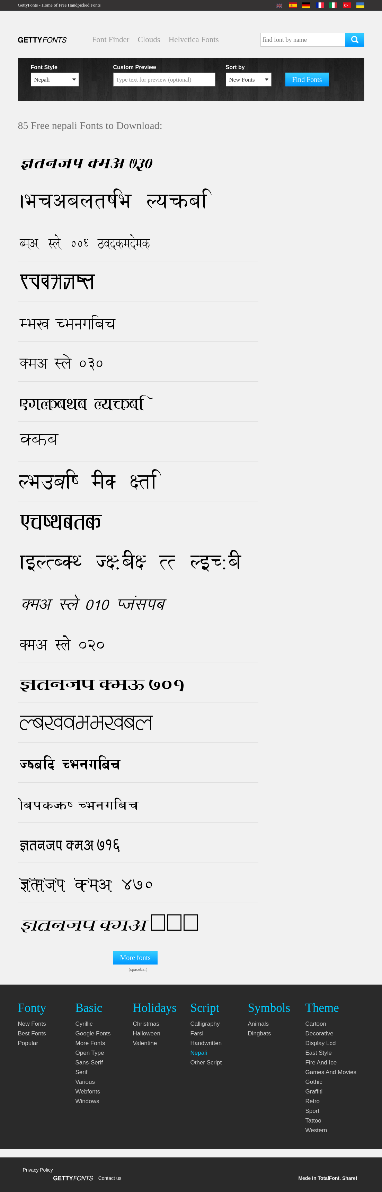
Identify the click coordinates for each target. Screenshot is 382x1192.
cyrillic (84, 1024)
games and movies (330, 1072)
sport (312, 1111)
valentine (145, 1043)
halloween (146, 1033)
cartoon (315, 1024)
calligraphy (205, 1024)
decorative (319, 1033)
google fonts (93, 1033)
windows (87, 1101)
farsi (197, 1033)
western (316, 1130)
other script (206, 1062)
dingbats (259, 1033)
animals (258, 1024)
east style (318, 1053)
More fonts (135, 957)
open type (89, 1053)
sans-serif (89, 1062)
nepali (198, 1053)
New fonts (32, 1024)
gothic (313, 1082)
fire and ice (321, 1062)
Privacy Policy (38, 1170)
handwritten (206, 1043)
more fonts (90, 1043)
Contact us (110, 1178)
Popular (28, 1043)
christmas (146, 1024)
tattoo (313, 1120)
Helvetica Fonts (194, 39)
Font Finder (111, 39)
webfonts (87, 1091)
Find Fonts (307, 79)
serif (81, 1072)
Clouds (148, 39)
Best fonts (32, 1033)
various (85, 1082)
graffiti (314, 1091)
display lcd (320, 1043)
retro (312, 1101)
